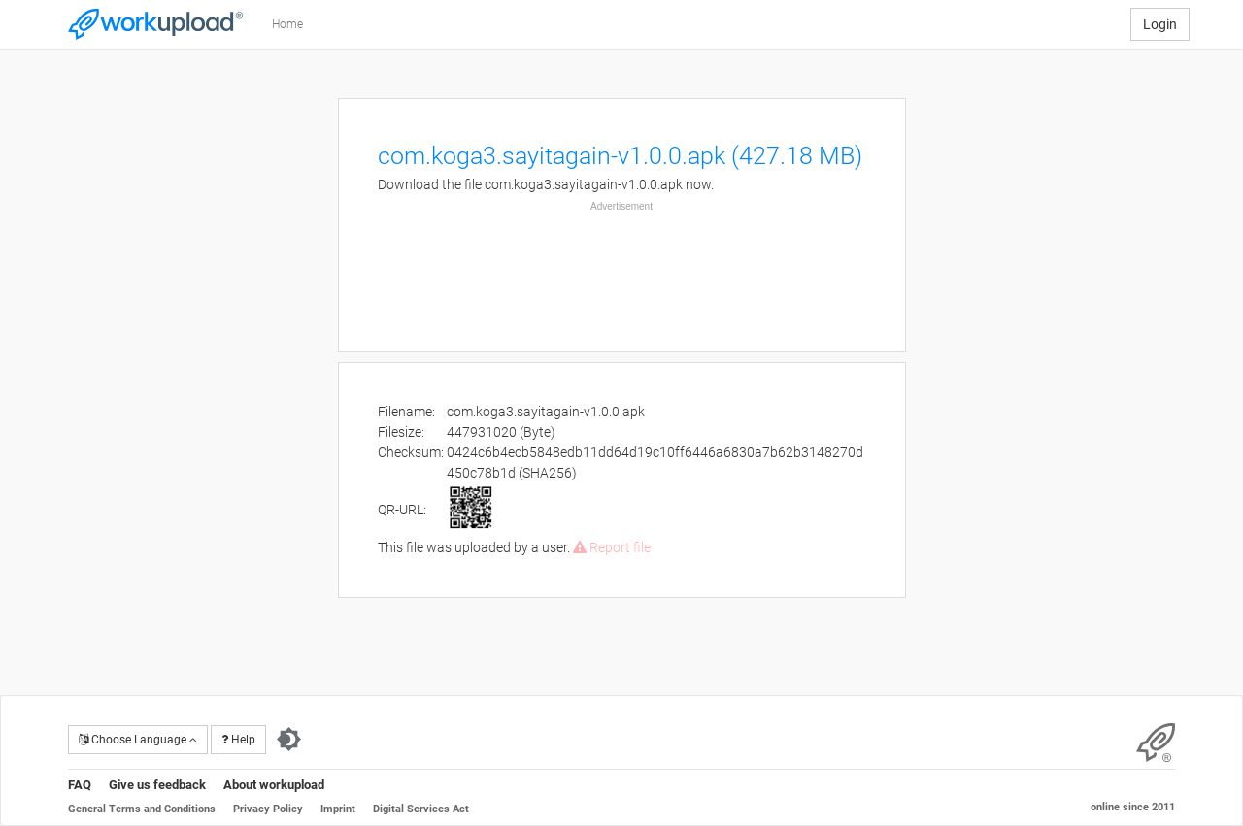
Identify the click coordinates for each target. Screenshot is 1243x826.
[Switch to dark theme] (289, 739)
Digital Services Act (421, 809)
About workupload (273, 784)
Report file (612, 547)
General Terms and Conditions (142, 809)
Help (238, 739)
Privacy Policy (268, 809)
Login (1160, 24)
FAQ (79, 784)
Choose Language (138, 739)
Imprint (337, 809)
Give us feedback (157, 784)
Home (287, 24)
